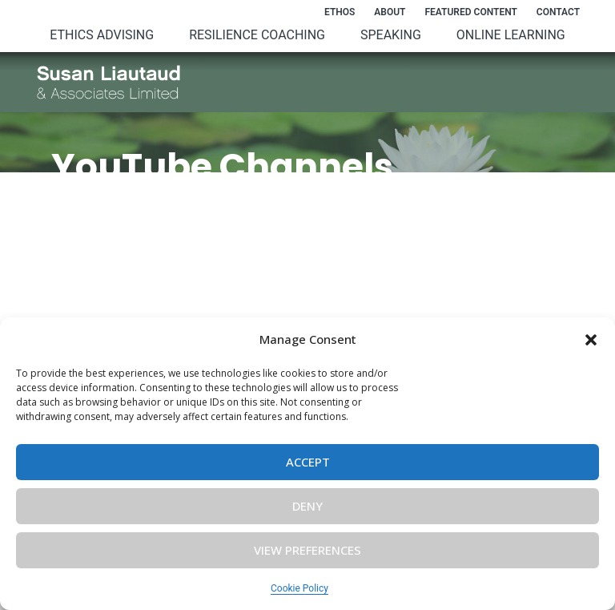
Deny (307, 506)
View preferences (307, 550)
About (389, 12)
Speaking (390, 34)
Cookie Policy (299, 588)
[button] (591, 340)
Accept (308, 462)
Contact (558, 12)
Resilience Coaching (257, 34)
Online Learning (510, 34)
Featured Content (470, 12)
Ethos (339, 12)
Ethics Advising (102, 34)
